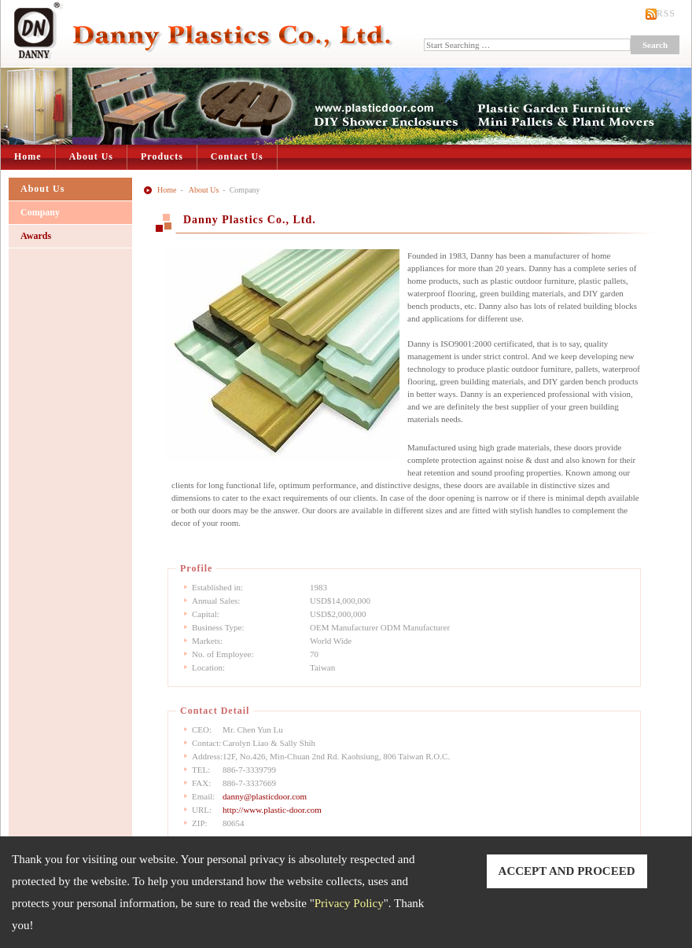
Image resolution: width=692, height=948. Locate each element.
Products (162, 156)
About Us (91, 156)
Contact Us (237, 156)
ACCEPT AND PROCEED (567, 871)
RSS (666, 13)
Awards (35, 235)
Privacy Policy (349, 903)
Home (28, 156)
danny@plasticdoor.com (265, 796)
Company (40, 212)
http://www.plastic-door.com (272, 809)
